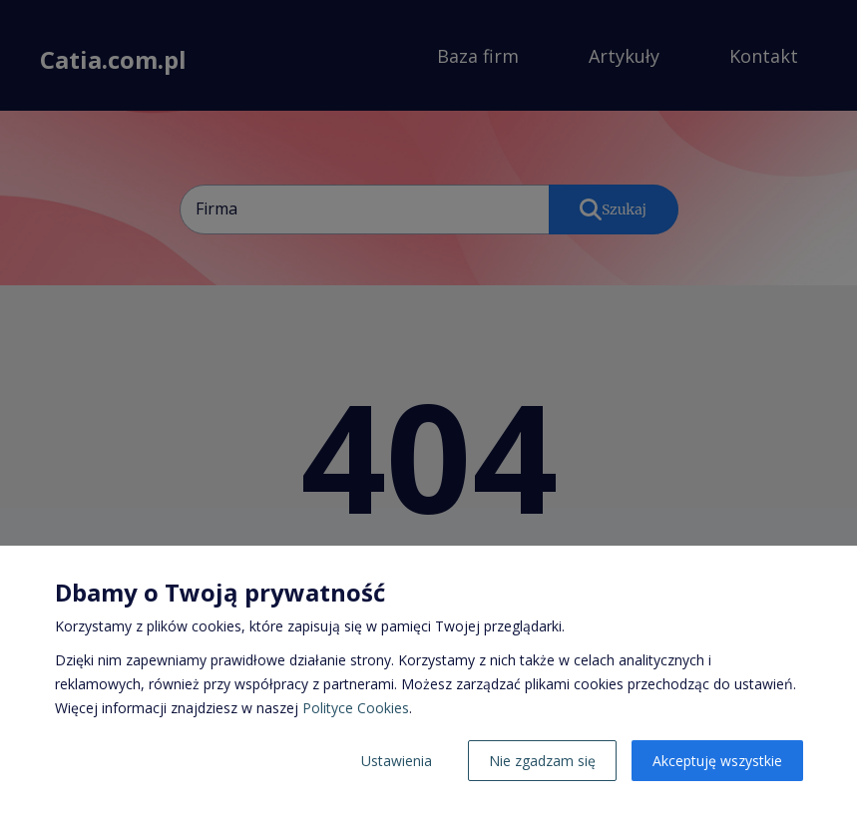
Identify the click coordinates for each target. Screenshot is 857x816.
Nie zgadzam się (542, 760)
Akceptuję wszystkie (717, 760)
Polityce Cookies (355, 707)
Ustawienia (396, 760)
